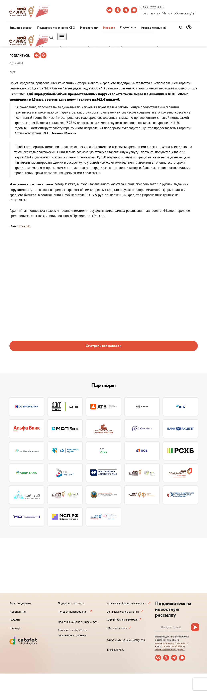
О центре (126, 27)
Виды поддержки (20, 28)
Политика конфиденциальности (78, 622)
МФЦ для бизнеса (117, 628)
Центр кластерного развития (123, 611)
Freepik (25, 226)
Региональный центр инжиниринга (126, 603)
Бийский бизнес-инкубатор (122, 620)
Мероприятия (89, 28)
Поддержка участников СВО (56, 28)
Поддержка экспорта (71, 603)
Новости (109, 28)
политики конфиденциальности (171, 642)
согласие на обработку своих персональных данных (170, 647)
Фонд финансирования (72, 611)
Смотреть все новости (103, 346)
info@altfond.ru (115, 649)
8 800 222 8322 (152, 7)
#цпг (12, 72)
